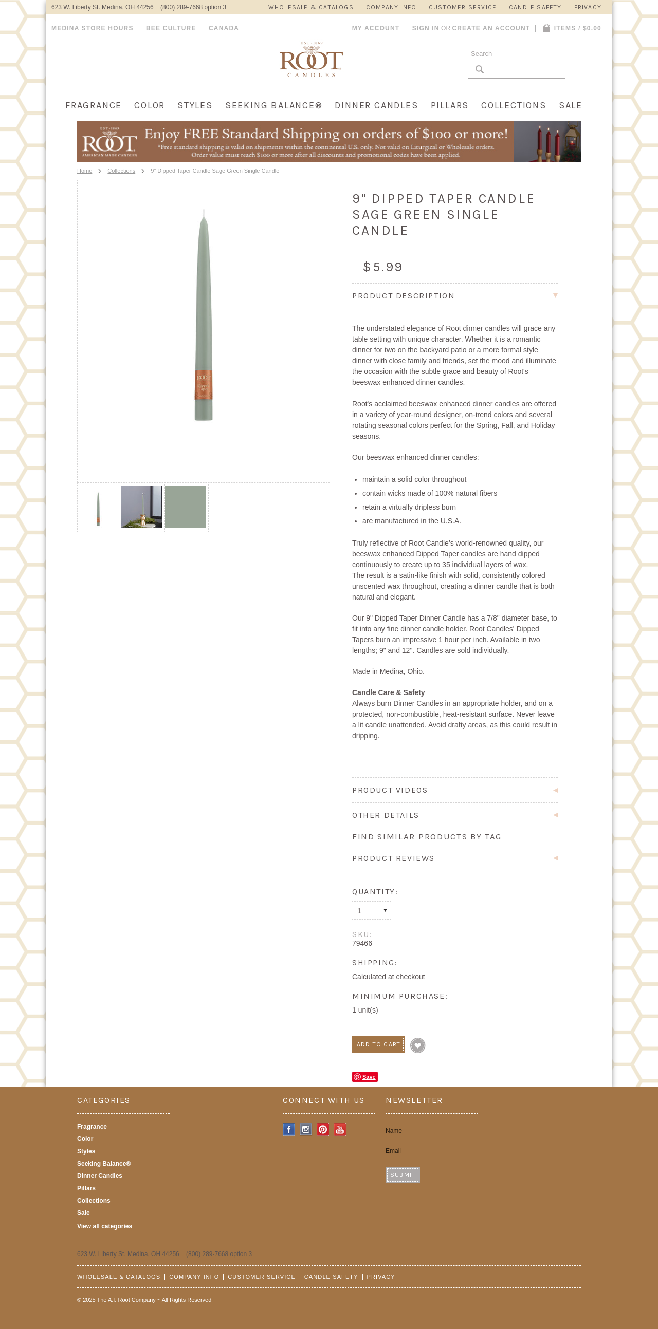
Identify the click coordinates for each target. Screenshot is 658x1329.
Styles (195, 105)
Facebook (289, 1129)
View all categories (104, 1226)
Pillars (450, 105)
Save (369, 1077)
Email (393, 1150)
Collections (513, 105)
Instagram (306, 1129)
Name (394, 1130)
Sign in (426, 28)
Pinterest (323, 1129)
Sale (570, 105)
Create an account (491, 28)
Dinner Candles (376, 105)
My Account (376, 28)
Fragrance (93, 105)
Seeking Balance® (274, 105)
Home (84, 170)
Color (149, 105)
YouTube (340, 1129)
